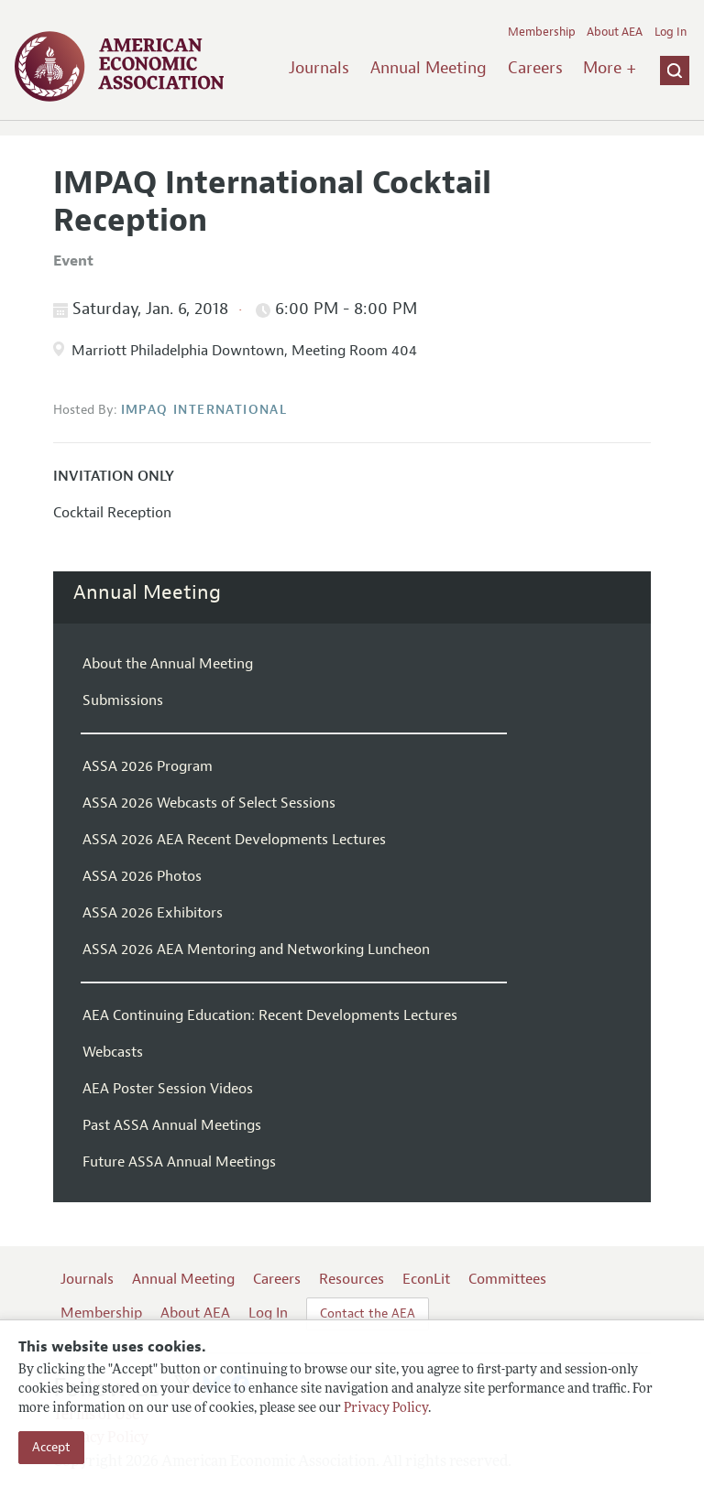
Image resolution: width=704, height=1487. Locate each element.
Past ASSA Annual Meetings (171, 1125)
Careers (535, 68)
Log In (670, 32)
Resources (351, 1279)
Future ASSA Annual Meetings (179, 1162)
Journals (319, 68)
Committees (507, 1279)
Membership (542, 32)
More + (609, 68)
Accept (51, 1447)
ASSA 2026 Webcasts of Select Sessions (209, 803)
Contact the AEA (367, 1313)
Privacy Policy (386, 1409)
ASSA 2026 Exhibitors (152, 913)
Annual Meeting (428, 68)
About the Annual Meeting (167, 664)
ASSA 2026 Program (147, 766)
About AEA (615, 32)
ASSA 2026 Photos (142, 876)
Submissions (122, 700)
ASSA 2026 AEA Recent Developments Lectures (234, 839)
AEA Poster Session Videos (167, 1089)
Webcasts (112, 1052)
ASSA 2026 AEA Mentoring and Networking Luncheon (256, 949)
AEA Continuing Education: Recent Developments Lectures (269, 1015)
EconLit (426, 1279)
